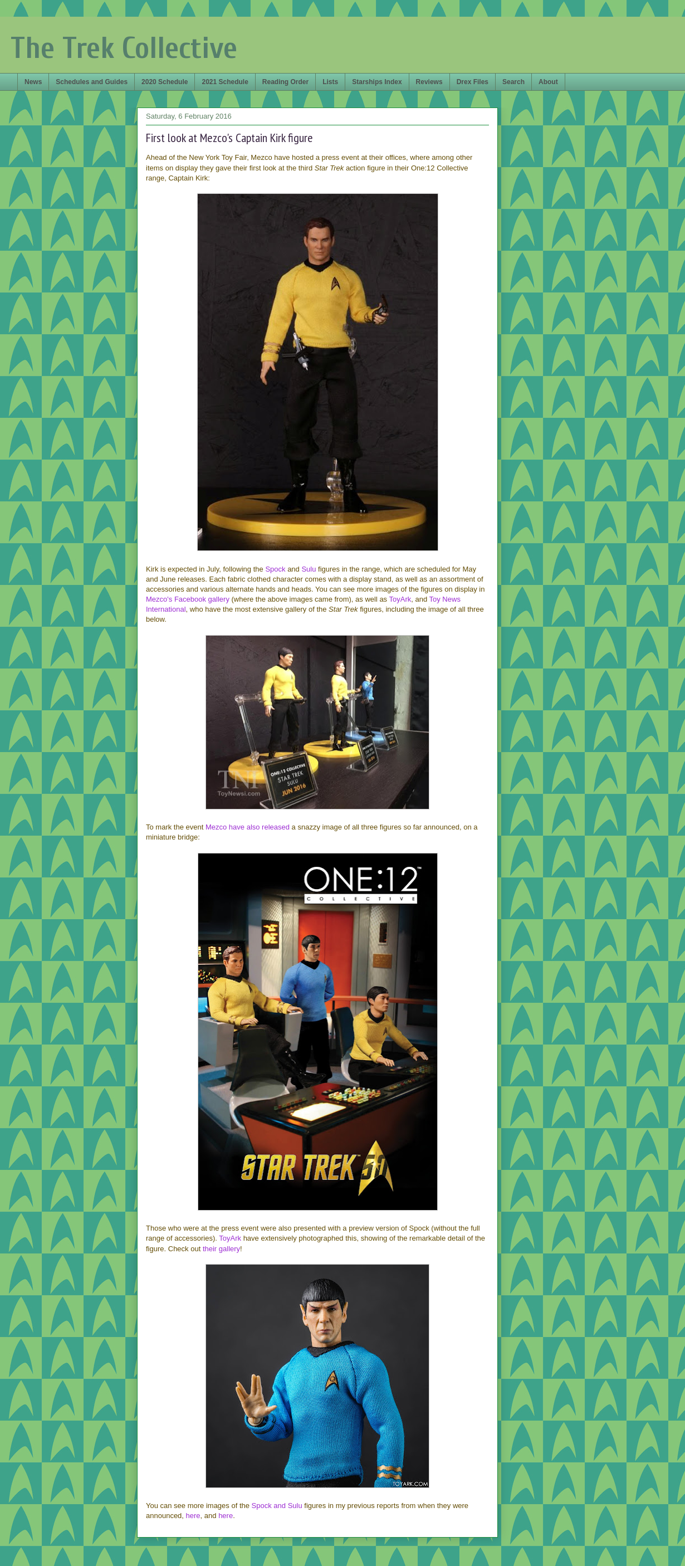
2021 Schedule (225, 82)
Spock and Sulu (277, 1505)
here (193, 1515)
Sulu (308, 569)
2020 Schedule (164, 82)
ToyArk (400, 599)
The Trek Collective (124, 48)
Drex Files (472, 82)
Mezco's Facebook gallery (187, 599)
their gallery (221, 1249)
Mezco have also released (248, 827)
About (548, 82)
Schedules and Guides (92, 82)
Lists (330, 82)
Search (513, 82)
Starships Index (377, 82)
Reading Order (285, 82)
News (33, 82)
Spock (275, 569)
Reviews (429, 82)
